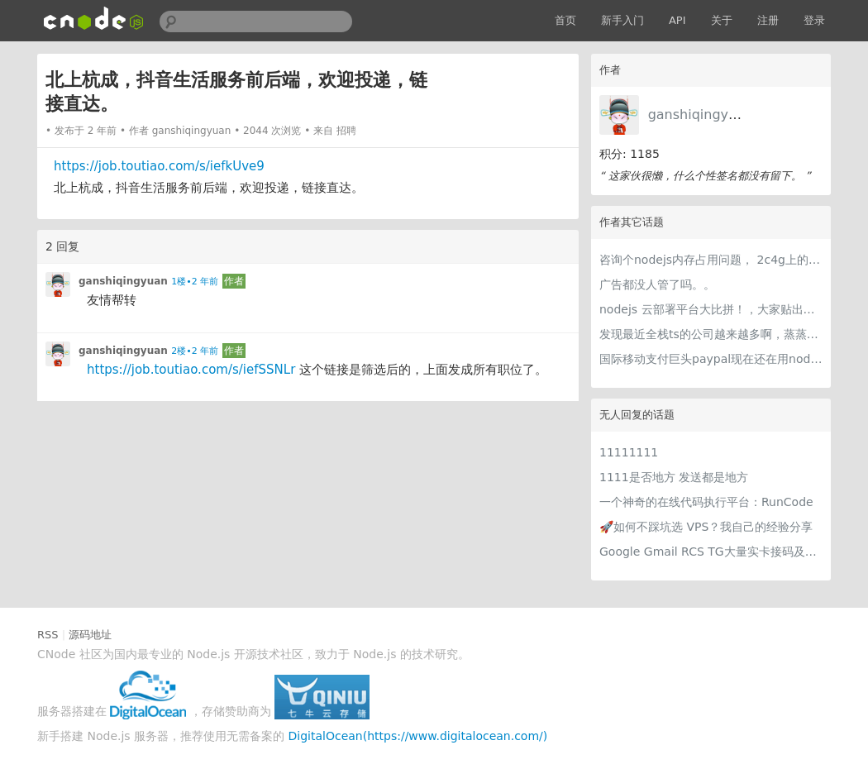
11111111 (628, 452)
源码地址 (90, 634)
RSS (48, 634)
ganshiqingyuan (700, 114)
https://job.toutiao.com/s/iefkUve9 (159, 166)
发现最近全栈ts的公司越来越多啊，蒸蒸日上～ (711, 334)
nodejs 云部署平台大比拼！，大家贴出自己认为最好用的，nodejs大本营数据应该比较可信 (711, 309)
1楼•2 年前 (194, 281)
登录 (814, 20)
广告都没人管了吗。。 (657, 284)
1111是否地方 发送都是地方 (673, 477)
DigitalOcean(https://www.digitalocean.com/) (418, 736)
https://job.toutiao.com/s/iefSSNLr (191, 369)
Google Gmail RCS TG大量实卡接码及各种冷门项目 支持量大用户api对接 (711, 551)
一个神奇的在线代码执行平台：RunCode (706, 502)
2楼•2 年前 (194, 351)
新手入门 (622, 20)
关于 (721, 20)
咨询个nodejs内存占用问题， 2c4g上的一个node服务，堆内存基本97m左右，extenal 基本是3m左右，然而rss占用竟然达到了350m (711, 259)
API (677, 20)
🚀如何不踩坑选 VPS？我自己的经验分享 (706, 526)
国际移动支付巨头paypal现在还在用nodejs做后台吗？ (711, 358)
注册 (768, 20)
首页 (565, 20)
